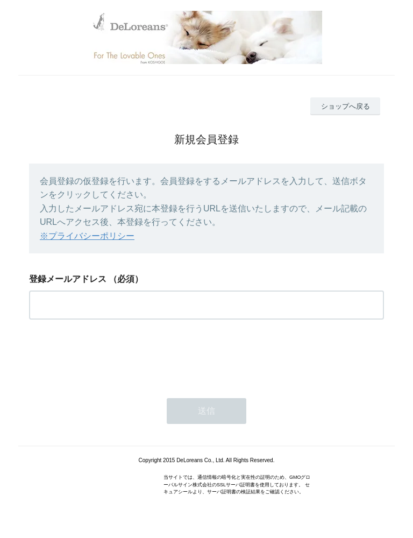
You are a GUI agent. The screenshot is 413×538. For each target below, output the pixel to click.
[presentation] (111, 356)
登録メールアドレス (67, 279)
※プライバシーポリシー (87, 235)
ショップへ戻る (345, 106)
